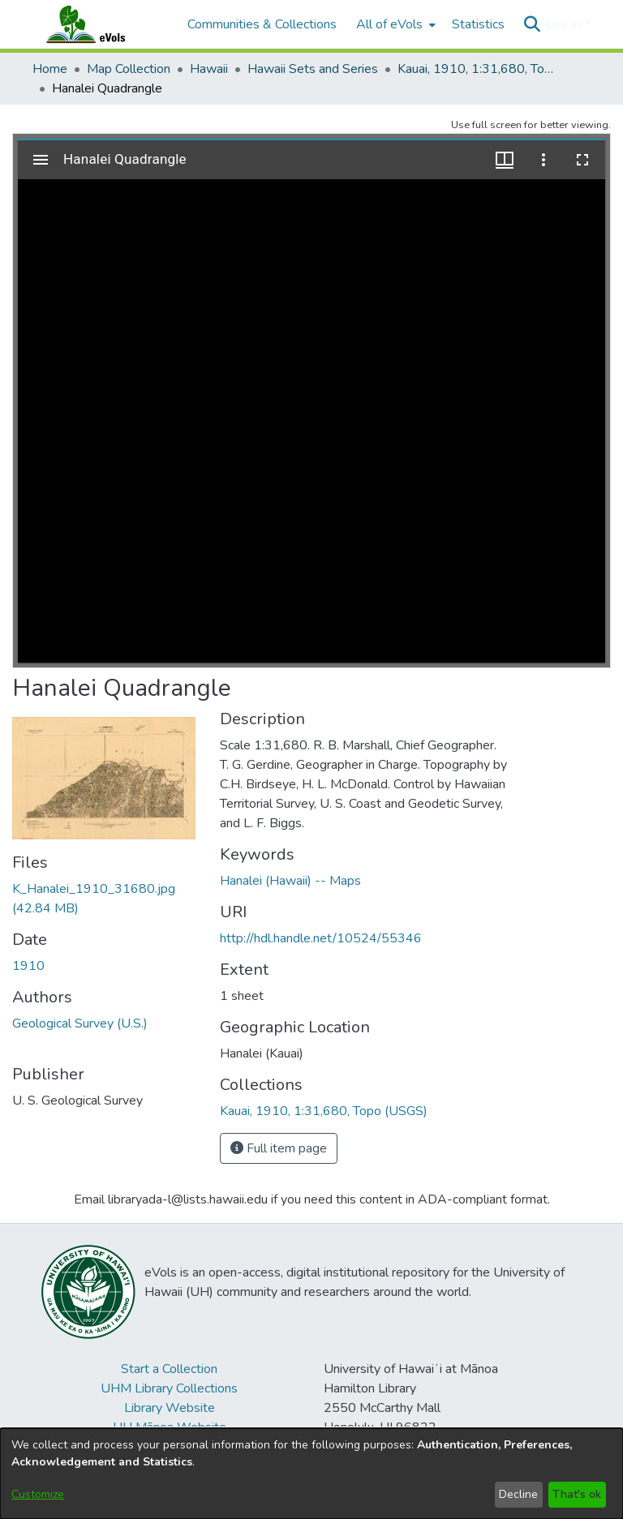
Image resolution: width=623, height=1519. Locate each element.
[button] (532, 24)
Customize (37, 1494)
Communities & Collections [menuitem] (262, 24)
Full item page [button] (278, 1148)
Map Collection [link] (128, 69)
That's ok (576, 1494)
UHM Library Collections (169, 1388)
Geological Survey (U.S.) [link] (80, 1023)
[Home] (101, 24)
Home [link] (49, 69)
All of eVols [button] (389, 24)
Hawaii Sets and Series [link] (312, 69)
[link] (324, 1111)
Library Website (169, 1408)
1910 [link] (28, 966)
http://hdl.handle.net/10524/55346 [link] (321, 938)
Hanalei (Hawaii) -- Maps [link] (290, 881)
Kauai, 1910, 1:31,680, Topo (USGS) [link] (478, 69)
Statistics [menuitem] (478, 24)
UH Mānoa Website (169, 1427)
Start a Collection (169, 1369)
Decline (518, 1494)
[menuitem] (394, 24)
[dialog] (311, 1473)
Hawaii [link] (209, 69)
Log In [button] (565, 24)
